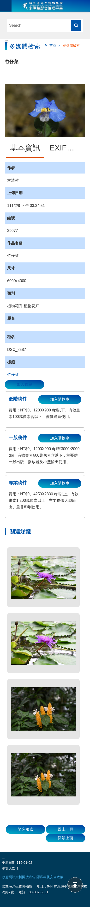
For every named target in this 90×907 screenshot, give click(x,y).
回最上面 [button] (65, 838)
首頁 (52, 45)
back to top (75, 885)
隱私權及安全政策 (49, 877)
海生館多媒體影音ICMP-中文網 (43, 6)
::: (6, 41)
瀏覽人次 (8, 868)
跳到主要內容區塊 (2, 2)
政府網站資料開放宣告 (19, 877)
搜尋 (76, 25)
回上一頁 (65, 829)
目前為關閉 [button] (6, 6)
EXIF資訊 (66, 147)
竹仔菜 (13, 375)
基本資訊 (25, 147)
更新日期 (8, 862)
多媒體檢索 (71, 45)
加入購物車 (59, 399)
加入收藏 (24, 384)
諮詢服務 (25, 829)
